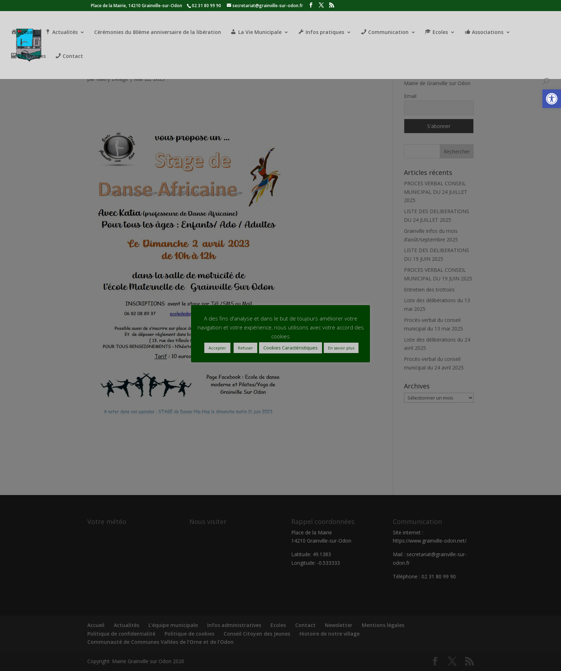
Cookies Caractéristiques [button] (290, 347)
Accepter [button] (217, 348)
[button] (551, 98)
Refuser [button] (245, 348)
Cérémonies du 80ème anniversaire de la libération (157, 32)
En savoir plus (341, 348)
